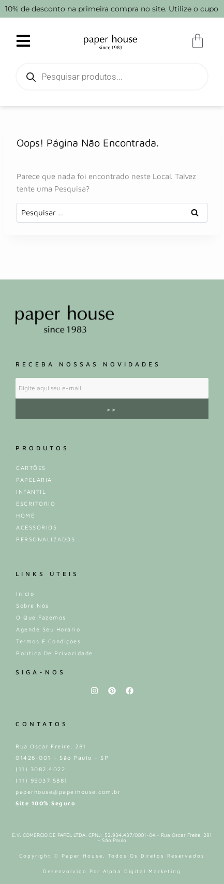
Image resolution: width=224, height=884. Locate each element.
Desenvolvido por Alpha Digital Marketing (112, 871)
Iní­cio (25, 593)
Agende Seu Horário (48, 629)
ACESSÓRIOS (36, 527)
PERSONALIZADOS (45, 539)
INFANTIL (31, 491)
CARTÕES (31, 467)
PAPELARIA (34, 479)
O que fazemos (41, 617)
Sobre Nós (32, 605)
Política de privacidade (54, 653)
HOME (25, 515)
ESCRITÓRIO (35, 503)
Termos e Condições (48, 641)
